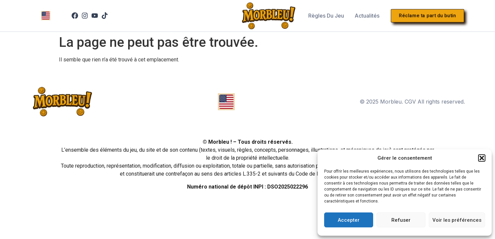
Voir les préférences (456, 220)
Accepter (349, 220)
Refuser (401, 220)
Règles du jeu (326, 15)
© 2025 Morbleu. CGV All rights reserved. (412, 101)
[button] (481, 158)
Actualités (367, 15)
